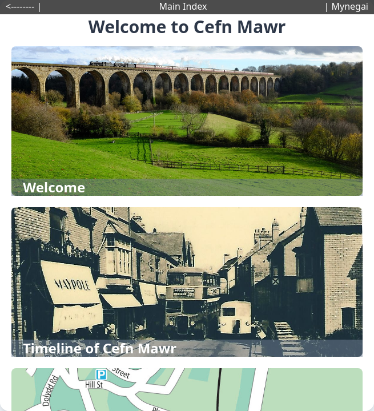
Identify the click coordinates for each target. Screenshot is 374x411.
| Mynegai (346, 6)
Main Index (183, 6)
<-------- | (24, 6)
